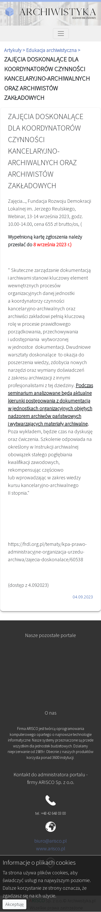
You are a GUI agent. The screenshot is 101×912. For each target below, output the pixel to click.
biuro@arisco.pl (50, 840)
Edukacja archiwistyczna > (53, 50)
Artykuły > (15, 50)
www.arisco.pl (50, 848)
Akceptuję (14, 904)
